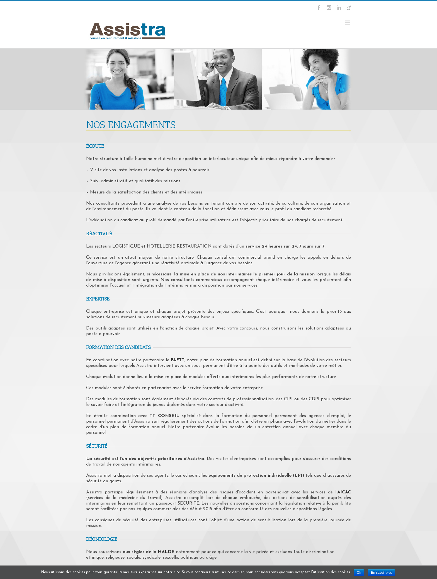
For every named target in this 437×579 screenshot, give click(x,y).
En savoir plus (381, 573)
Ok (359, 573)
